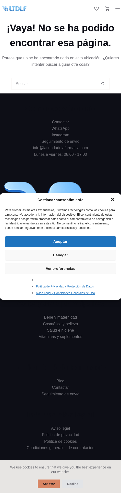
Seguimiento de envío (61, 141)
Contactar (60, 122)
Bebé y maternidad (60, 317)
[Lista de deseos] (96, 8)
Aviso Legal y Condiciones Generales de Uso (65, 293)
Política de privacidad (60, 435)
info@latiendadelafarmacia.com (60, 148)
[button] (113, 200)
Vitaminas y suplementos (60, 337)
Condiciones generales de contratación (61, 448)
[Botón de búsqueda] (103, 84)
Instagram (60, 135)
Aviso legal (60, 428)
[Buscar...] (54, 84)
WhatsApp (60, 128)
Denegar (60, 255)
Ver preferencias (60, 268)
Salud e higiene (60, 330)
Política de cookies (60, 441)
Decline (72, 484)
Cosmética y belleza (60, 324)
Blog (60, 381)
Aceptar (60, 241)
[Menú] (117, 8)
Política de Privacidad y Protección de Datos (65, 286)
